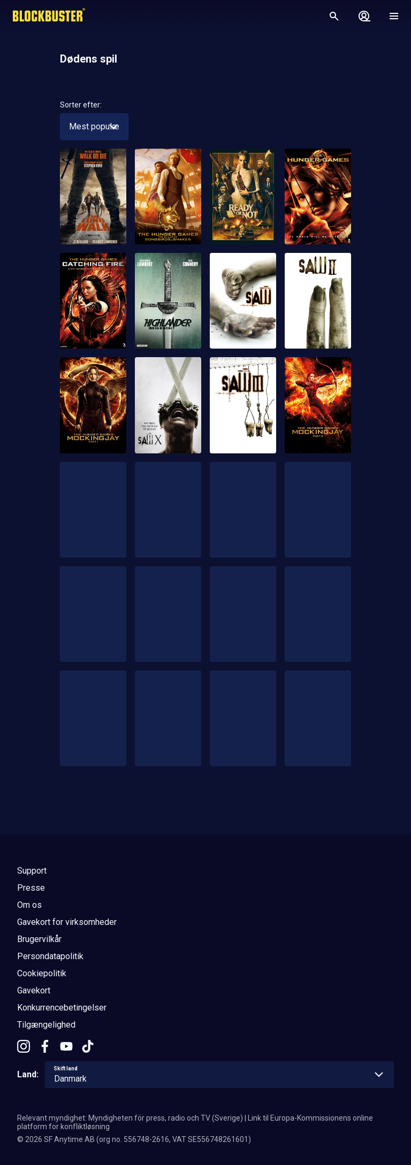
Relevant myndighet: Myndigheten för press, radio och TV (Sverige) (130, 1118)
